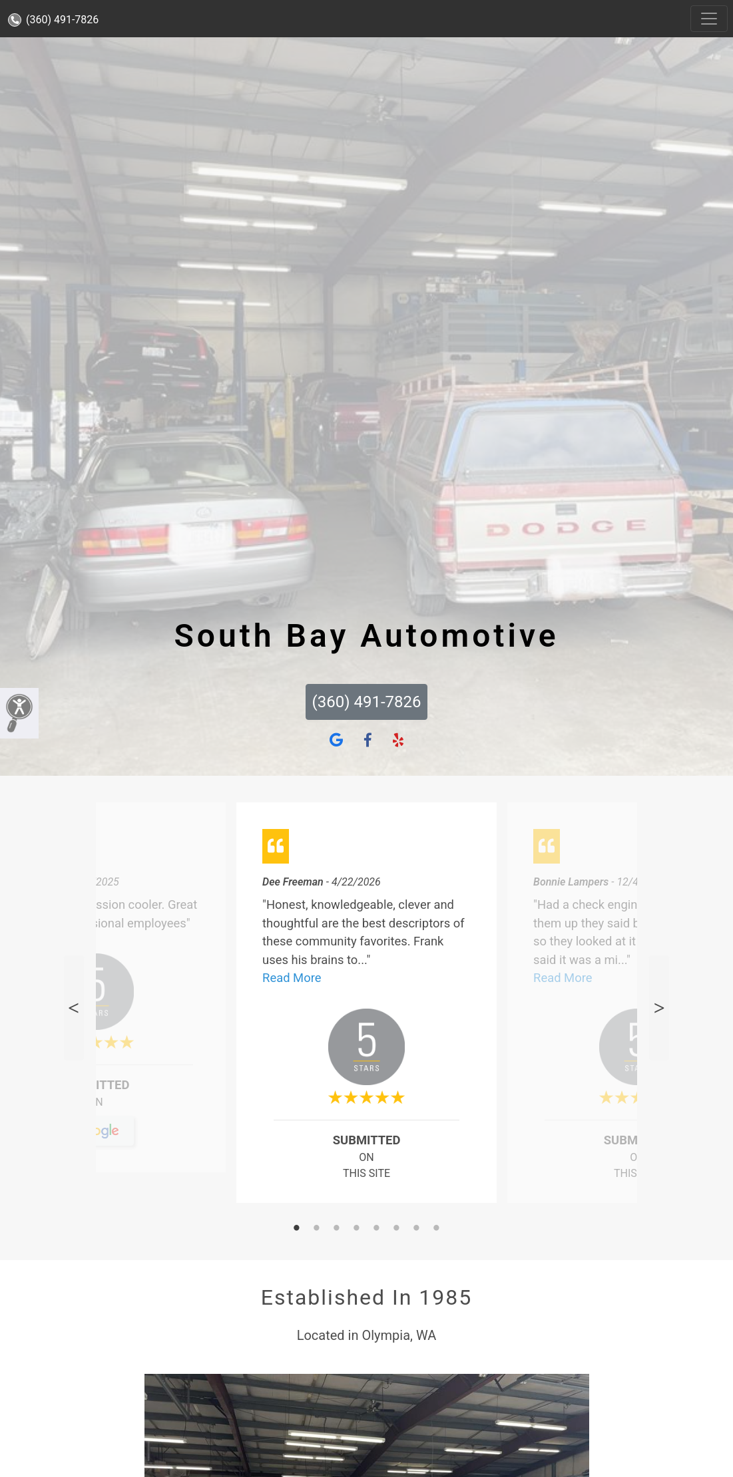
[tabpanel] (366, 1008)
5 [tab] (376, 1228)
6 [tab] (396, 1228)
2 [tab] (317, 1228)
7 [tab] (416, 1228)
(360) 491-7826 (53, 19)
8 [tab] (436, 1228)
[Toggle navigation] (709, 18)
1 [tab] (297, 1228)
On (95, 1107)
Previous (74, 1008)
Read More (291, 978)
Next (659, 1008)
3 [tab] (337, 1228)
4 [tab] (357, 1228)
